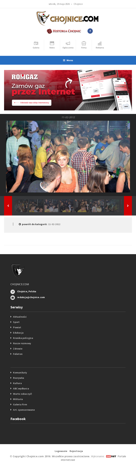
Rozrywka (18, 377)
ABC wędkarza (21, 388)
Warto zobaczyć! (22, 393)
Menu (68, 60)
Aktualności (20, 316)
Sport (16, 322)
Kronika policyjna (23, 338)
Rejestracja (76, 451)
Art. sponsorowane (24, 409)
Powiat (17, 327)
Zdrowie (17, 348)
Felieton (17, 354)
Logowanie (61, 451)
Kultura (17, 383)
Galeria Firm (20, 404)
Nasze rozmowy (22, 343)
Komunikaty (20, 372)
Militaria (18, 399)
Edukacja (18, 332)
